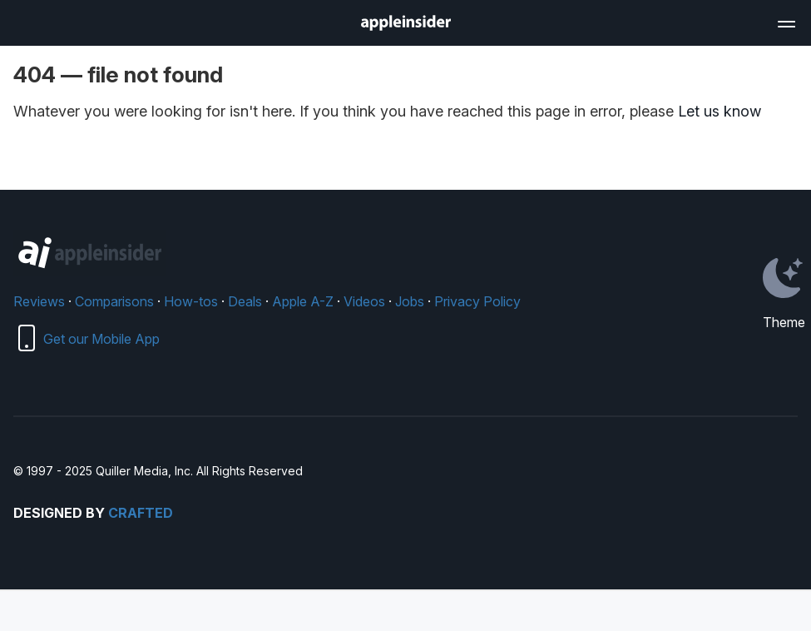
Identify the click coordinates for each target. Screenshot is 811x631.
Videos (364, 301)
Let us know (719, 111)
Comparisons (114, 301)
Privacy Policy (477, 301)
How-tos (191, 301)
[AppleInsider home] (406, 23)
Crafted (140, 512)
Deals (245, 301)
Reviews (39, 301)
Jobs (409, 301)
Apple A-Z (303, 301)
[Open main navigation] (785, 21)
